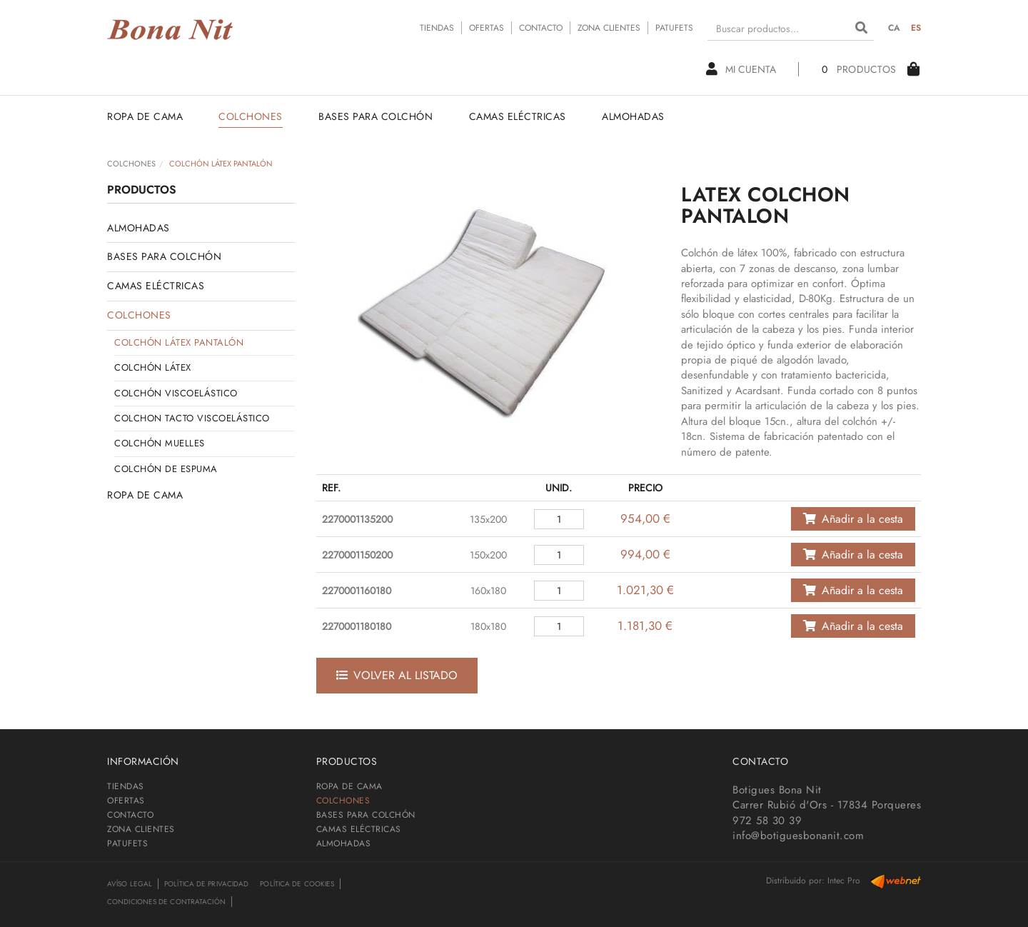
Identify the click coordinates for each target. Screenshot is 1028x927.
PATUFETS (674, 27)
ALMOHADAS (138, 228)
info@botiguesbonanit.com (798, 835)
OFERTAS (486, 27)
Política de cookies (297, 883)
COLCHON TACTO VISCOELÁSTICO (192, 418)
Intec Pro (843, 880)
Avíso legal (129, 883)
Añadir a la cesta (853, 519)
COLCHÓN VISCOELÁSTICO (176, 393)
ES (916, 27)
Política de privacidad (206, 883)
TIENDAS (437, 27)
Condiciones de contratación (166, 901)
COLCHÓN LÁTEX (152, 367)
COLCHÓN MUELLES (159, 443)
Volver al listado (397, 675)
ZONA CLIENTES (609, 27)
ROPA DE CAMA (145, 495)
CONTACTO (541, 27)
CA (894, 27)
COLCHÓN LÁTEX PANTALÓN (178, 342)
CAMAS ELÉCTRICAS (155, 286)
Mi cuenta (740, 69)
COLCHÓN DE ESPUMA (166, 469)
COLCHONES (131, 163)
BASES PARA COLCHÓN (164, 256)
